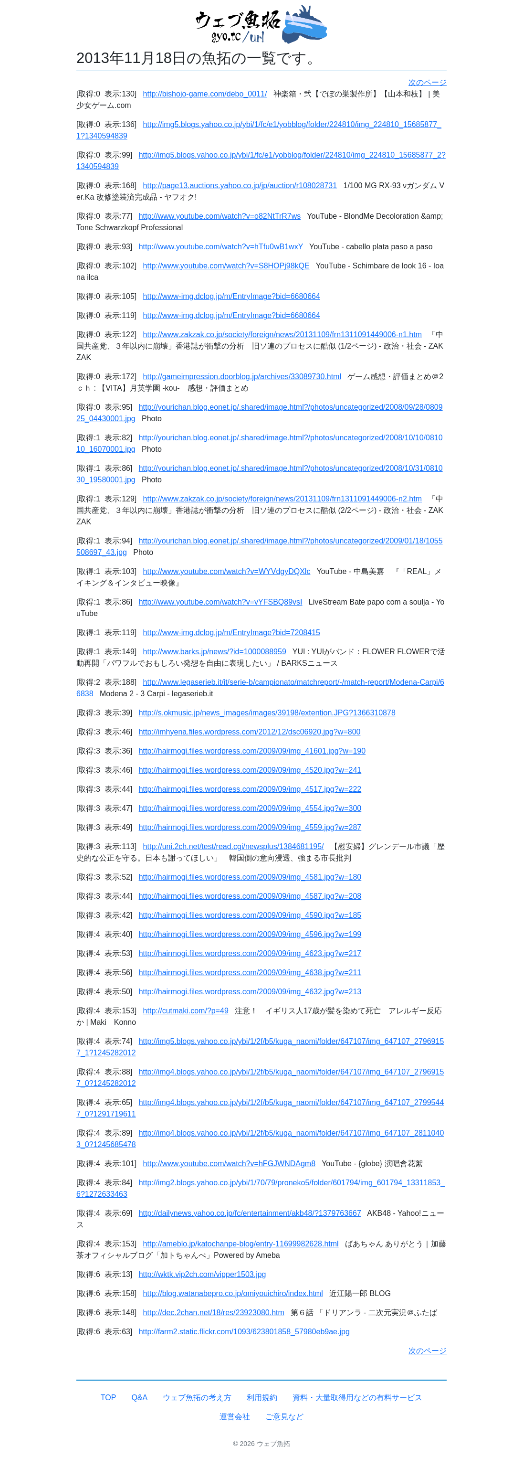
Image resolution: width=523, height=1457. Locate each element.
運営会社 (235, 1417)
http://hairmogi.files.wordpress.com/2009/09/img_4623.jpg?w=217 (250, 953)
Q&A (139, 1397)
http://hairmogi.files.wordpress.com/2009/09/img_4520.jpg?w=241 (250, 770)
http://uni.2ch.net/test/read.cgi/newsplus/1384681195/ (233, 846)
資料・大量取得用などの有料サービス (357, 1397)
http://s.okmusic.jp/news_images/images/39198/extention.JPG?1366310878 (267, 713)
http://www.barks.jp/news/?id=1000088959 (214, 652)
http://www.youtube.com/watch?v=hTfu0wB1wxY (221, 247)
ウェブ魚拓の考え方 (197, 1397)
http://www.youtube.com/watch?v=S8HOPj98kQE (226, 266)
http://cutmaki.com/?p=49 (186, 1011)
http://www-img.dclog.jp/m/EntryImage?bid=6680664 (231, 296)
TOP (108, 1397)
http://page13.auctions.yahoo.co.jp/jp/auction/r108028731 (240, 185)
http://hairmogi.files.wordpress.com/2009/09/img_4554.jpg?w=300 (250, 808)
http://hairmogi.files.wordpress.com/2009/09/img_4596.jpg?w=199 (250, 934)
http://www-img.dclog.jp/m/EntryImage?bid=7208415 (231, 632)
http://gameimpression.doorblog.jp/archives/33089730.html (242, 376)
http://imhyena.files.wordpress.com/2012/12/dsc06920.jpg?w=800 (250, 732)
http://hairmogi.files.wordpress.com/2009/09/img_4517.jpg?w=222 (250, 789)
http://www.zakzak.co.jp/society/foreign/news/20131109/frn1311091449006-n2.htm (282, 499)
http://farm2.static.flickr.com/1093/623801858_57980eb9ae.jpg (244, 1332)
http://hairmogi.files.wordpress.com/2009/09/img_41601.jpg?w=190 (252, 751)
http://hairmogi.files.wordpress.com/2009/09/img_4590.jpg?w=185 (250, 915)
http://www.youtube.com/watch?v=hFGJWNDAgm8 (229, 1163)
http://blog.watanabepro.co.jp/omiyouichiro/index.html (233, 1293)
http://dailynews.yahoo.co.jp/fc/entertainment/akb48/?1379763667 (250, 1213)
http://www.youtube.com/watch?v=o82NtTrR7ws (220, 216)
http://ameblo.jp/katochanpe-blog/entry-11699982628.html (241, 1244)
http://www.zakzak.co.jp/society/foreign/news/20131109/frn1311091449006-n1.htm (282, 334)
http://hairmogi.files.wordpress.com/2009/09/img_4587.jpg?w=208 (250, 896)
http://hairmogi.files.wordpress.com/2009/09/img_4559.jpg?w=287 (250, 827)
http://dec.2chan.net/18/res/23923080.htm (213, 1312)
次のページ (427, 82)
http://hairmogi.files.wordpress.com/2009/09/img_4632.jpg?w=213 (250, 992)
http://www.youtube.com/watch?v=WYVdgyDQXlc (227, 571)
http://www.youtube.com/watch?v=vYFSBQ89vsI (221, 602)
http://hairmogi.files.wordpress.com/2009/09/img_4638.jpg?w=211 (250, 972)
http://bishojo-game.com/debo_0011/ (205, 94)
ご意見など (284, 1417)
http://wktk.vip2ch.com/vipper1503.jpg (202, 1274)
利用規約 (262, 1397)
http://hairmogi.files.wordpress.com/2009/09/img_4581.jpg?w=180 (250, 877)
